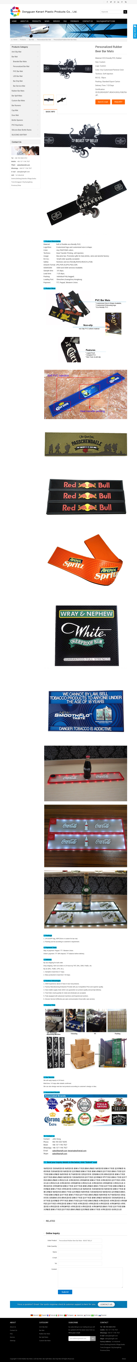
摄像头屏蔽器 (89, 1168)
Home (14, 21)
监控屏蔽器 (119, 1168)
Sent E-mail (103, 102)
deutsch (34, 1315)
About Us (24, 21)
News (47, 21)
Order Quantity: (52, 1246)
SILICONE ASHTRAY (19, 135)
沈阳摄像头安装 (98, 1174)
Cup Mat (15, 110)
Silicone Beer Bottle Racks (21, 130)
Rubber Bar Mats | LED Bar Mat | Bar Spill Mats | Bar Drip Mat (41, 1359)
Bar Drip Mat (18, 81)
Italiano (60, 1315)
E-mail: (55, 1258)
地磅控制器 (64, 1174)
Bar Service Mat (19, 86)
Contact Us (88, 21)
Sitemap (12, 1340)
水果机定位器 (63, 1180)
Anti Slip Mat (16, 52)
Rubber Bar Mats (18, 91)
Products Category (20, 47)
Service (56, 21)
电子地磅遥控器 (75, 1174)
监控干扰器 (106, 1171)
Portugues (69, 1315)
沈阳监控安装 (86, 1174)
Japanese (78, 1315)
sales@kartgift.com (105, 21)
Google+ (114, 2)
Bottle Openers (17, 120)
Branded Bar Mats (20, 62)
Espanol (43, 1315)
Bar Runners (16, 105)
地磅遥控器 (48, 1168)
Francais (51, 1315)
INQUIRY (118, 102)
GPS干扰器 (106, 1177)
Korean (87, 1315)
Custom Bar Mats (18, 101)
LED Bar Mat (18, 76)
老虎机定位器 (77, 1189)
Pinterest (121, 2)
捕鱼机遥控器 (109, 1174)
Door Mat (15, 115)
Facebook (107, 2)
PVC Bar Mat (18, 71)
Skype (125, 2)
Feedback (74, 21)
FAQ (65, 21)
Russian (102, 1315)
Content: (54, 1269)
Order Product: (52, 1240)
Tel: (56, 1263)
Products (36, 21)
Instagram (118, 2)
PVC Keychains (17, 125)
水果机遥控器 (74, 1180)
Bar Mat (31, 40)
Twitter (110, 2)
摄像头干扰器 (79, 1168)
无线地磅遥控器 (58, 1168)
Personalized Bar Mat (44, 40)
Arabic (94, 1315)
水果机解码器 (84, 1180)
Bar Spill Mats (17, 96)
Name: (55, 1252)
